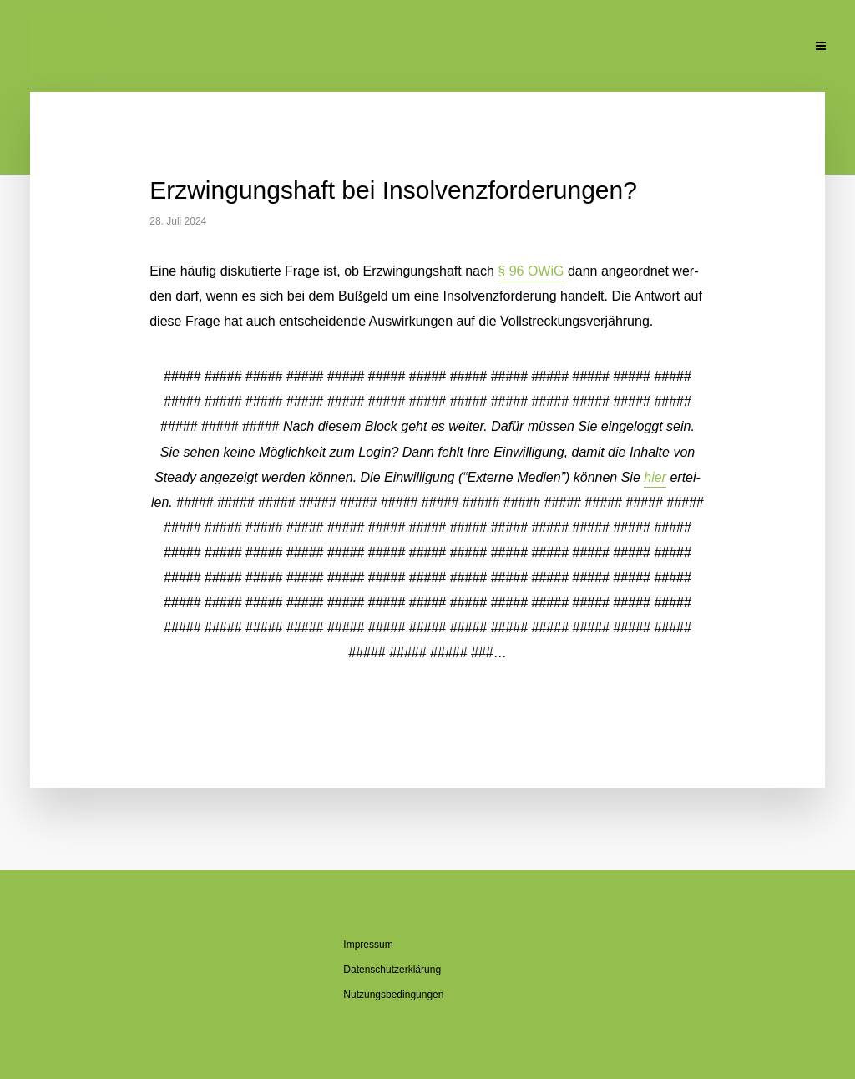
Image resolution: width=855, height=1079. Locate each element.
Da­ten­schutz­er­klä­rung (392, 969)
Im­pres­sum (367, 944)
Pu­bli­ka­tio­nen (590, 47)
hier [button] (655, 477)
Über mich (318, 47)
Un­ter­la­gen (688, 47)
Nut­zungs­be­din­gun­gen (393, 994)
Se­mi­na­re (502, 47)
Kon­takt (769, 47)
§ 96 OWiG (531, 271)
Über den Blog (411, 47)
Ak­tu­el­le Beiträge (214, 47)
